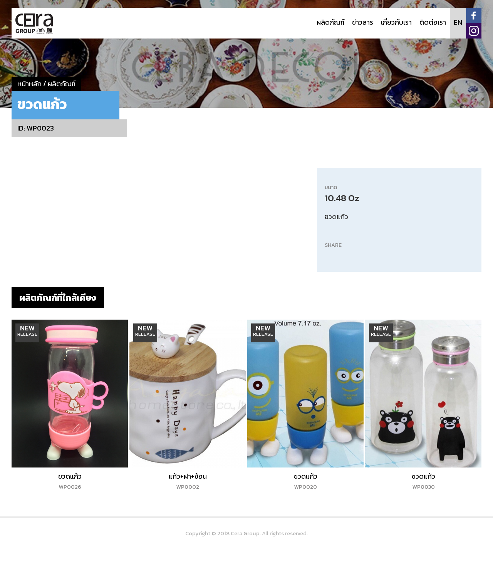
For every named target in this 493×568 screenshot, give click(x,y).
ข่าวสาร (362, 22)
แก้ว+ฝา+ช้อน (188, 481)
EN (458, 22)
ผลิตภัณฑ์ (330, 22)
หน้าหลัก (29, 84)
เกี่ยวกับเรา (396, 22)
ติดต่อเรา (432, 22)
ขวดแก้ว (70, 481)
